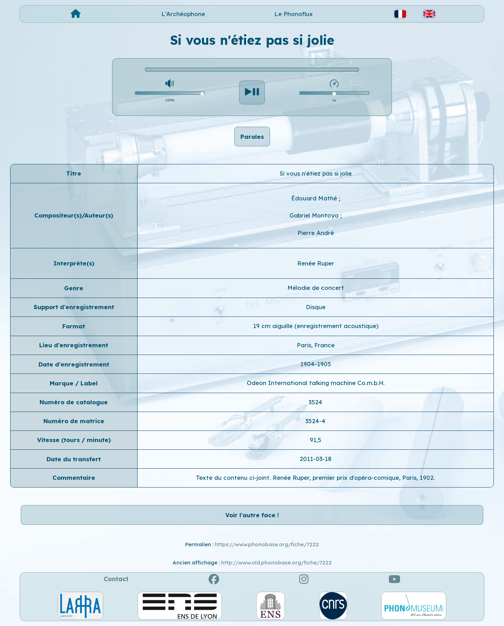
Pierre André (316, 232)
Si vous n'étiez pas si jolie (316, 173)
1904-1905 (315, 364)
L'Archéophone (183, 13)
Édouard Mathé (315, 198)
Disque (316, 307)
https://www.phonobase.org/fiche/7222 (267, 544)
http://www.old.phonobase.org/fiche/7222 (276, 562)
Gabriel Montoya (314, 215)
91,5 (315, 439)
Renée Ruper (315, 263)
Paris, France (316, 345)
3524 (315, 402)
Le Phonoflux (293, 13)
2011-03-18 (315, 458)
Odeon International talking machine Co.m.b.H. (316, 382)
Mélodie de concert (315, 287)
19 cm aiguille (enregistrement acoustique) (315, 325)
